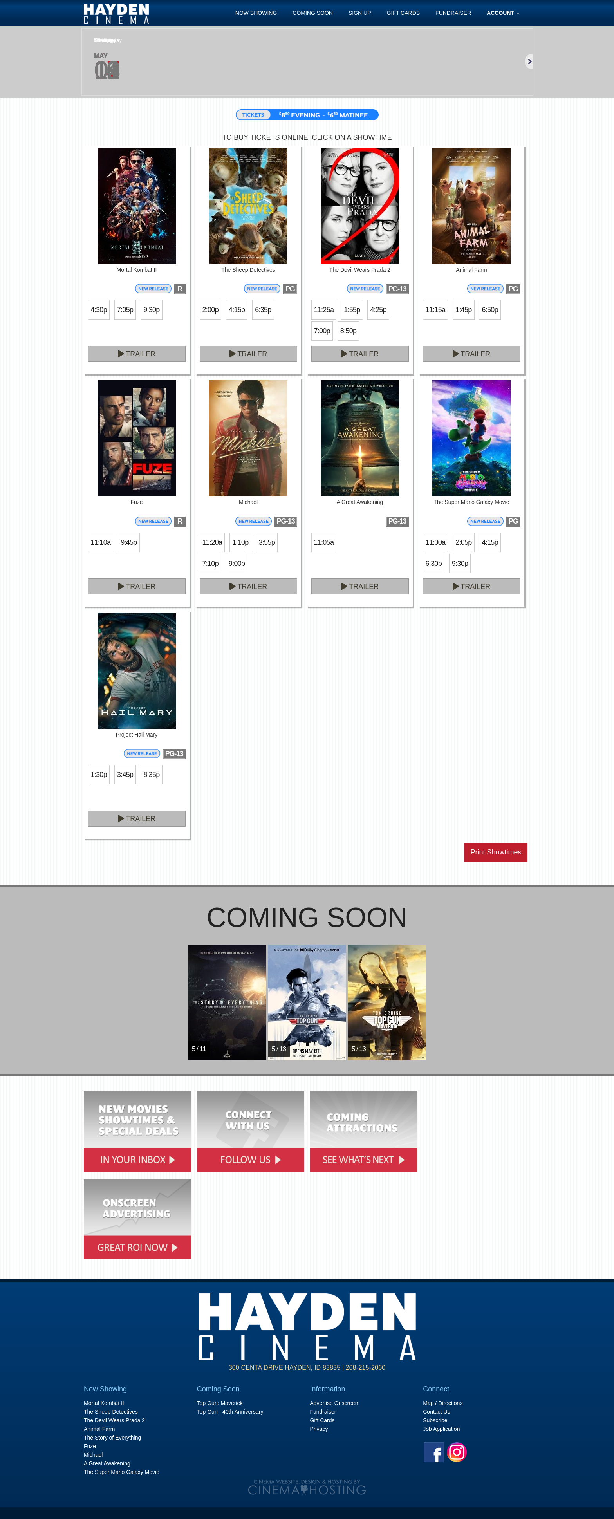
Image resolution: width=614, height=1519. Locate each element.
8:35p (151, 774)
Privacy (319, 1429)
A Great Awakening (107, 1463)
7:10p (210, 563)
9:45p (129, 542)
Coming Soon (313, 13)
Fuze (90, 1446)
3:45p (125, 774)
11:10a (101, 542)
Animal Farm (99, 1429)
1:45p (463, 310)
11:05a (324, 542)
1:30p (99, 774)
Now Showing (256, 13)
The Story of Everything (112, 1437)
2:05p (463, 542)
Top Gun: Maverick (220, 1403)
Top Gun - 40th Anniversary (230, 1412)
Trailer (137, 354)
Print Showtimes (495, 852)
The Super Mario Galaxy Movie (121, 1472)
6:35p (263, 310)
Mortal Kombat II (104, 1403)
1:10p (240, 542)
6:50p (490, 310)
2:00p (210, 310)
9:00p (237, 563)
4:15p (237, 310)
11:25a (324, 310)
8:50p (348, 331)
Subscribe (435, 1420)
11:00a (436, 542)
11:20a (212, 542)
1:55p (352, 310)
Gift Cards (403, 13)
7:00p (322, 331)
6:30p (434, 563)
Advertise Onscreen (334, 1403)
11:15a (436, 310)
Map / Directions (442, 1403)
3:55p (266, 542)
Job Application (441, 1429)
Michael (93, 1455)
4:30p (99, 310)
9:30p (151, 310)
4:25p (378, 310)
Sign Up (360, 13)
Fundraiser (453, 13)
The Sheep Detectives (111, 1412)
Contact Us (436, 1412)
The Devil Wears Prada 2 (114, 1420)
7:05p (125, 310)
